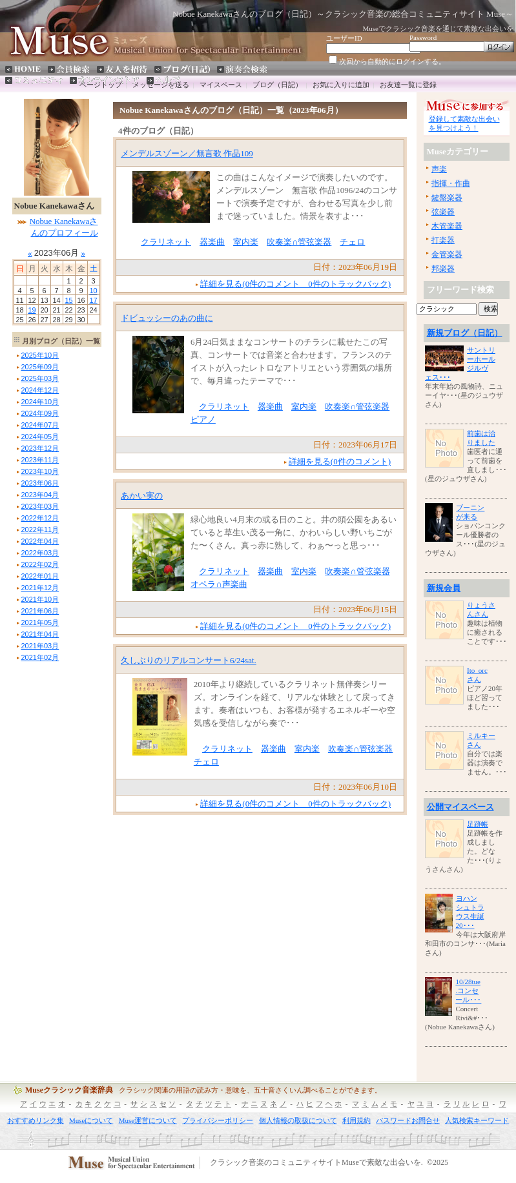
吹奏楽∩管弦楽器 (299, 242)
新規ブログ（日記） (464, 333)
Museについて (91, 1120)
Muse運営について (148, 1120)
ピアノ (203, 419)
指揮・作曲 (450, 183)
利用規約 (356, 1120)
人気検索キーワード (477, 1120)
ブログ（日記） (277, 84)
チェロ (352, 242)
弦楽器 (443, 211)
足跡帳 (477, 824)
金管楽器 (446, 254)
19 (32, 310)
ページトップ (100, 84)
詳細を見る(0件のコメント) (340, 461)
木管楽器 (446, 226)
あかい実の (142, 495)
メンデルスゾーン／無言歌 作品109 (187, 153)
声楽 (439, 169)
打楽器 (443, 240)
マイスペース (221, 84)
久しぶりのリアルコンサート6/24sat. (188, 660)
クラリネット (166, 242)
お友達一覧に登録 (408, 84)
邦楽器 (443, 268)
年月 (40, 355)
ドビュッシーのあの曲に (167, 318)
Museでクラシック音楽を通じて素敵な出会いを (438, 28)
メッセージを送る (160, 84)
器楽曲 (212, 242)
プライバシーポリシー (217, 1120)
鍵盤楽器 (446, 197)
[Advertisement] (51, 858)
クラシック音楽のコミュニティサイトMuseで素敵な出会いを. (316, 1163)
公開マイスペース (460, 807)
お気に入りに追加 (341, 84)
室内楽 (245, 242)
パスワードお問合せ (408, 1120)
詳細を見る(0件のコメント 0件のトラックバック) (295, 284)
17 (93, 300)
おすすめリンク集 (35, 1120)
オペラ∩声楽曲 (219, 584)
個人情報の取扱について (298, 1120)
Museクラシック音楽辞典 (69, 1090)
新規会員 (443, 588)
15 (68, 300)
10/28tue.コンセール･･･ (468, 990)
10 (93, 290)
